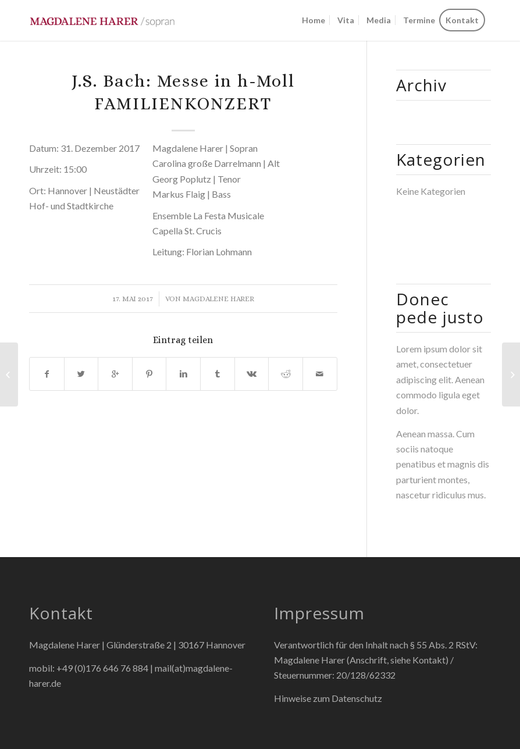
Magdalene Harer (218, 298)
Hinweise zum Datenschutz (328, 698)
